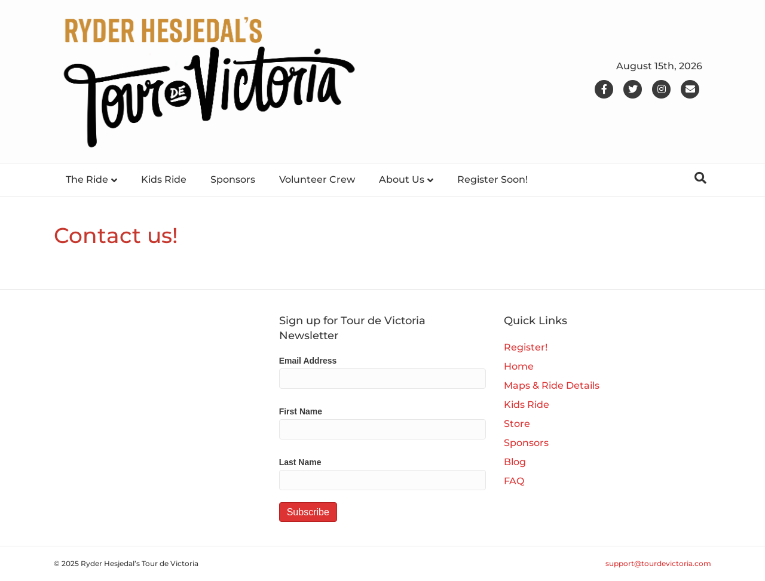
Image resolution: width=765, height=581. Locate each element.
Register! (525, 347)
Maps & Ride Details (551, 385)
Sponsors (232, 179)
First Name (300, 411)
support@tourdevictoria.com (658, 563)
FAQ (514, 481)
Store (517, 423)
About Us (401, 179)
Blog (515, 462)
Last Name (300, 462)
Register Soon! (492, 179)
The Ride (87, 179)
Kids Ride (163, 179)
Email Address (308, 360)
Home (519, 366)
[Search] (700, 178)
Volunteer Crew (317, 179)
